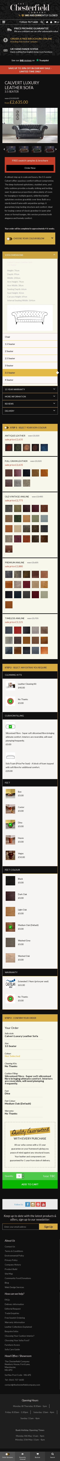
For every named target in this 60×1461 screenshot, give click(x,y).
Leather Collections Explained (18, 1327)
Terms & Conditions (14, 1251)
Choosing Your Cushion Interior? (19, 1336)
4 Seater (9, 379)
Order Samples (7, 1455)
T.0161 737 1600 (28, 22)
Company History (13, 1264)
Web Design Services (14, 1287)
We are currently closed (40, 15)
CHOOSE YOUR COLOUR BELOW (34, 238)
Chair (7, 336)
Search (52, 1455)
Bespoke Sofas (11, 1331)
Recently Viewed (22, 1456)
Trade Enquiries (12, 1313)
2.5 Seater (10, 358)
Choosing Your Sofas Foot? (17, 1340)
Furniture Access (12, 1345)
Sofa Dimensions (30, 254)
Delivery (30, 410)
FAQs (7, 1299)
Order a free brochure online (34, 40)
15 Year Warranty (30, 389)
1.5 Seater (10, 344)
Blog (7, 1282)
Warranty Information (15, 1322)
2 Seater (9, 351)
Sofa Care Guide (12, 1349)
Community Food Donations (18, 1278)
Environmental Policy (14, 1255)
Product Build (11, 1269)
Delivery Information (14, 1304)
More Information (30, 396)
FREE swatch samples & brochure (30, 165)
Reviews (30, 403)
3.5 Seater (10, 372)
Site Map (9, 1273)
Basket (37, 1455)
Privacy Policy (11, 1260)
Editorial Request (13, 1309)
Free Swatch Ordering (15, 1318)
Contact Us (10, 1246)
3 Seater (9, 365)
